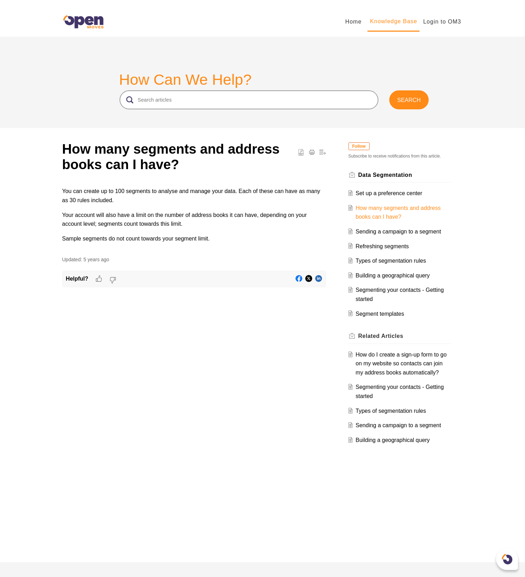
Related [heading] (380, 336)
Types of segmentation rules (391, 261)
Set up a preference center (389, 193)
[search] (249, 100)
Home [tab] (353, 22)
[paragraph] (194, 215)
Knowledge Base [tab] (393, 21)
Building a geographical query (393, 275)
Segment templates (380, 314)
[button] (408, 99)
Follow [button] (359, 146)
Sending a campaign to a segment (398, 232)
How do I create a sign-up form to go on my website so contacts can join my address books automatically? (401, 364)
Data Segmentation (385, 175)
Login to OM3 (442, 22)
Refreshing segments (382, 246)
